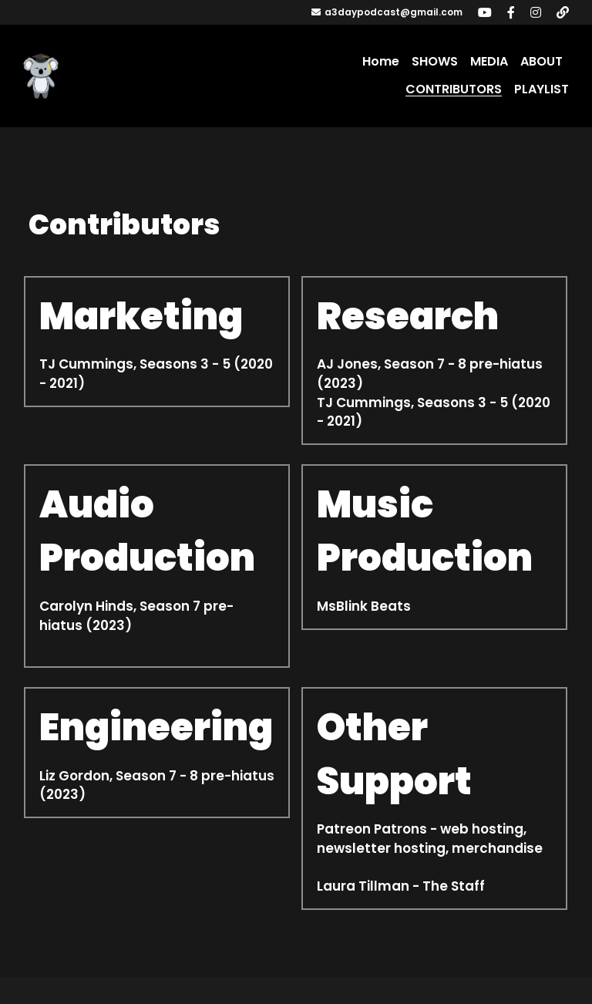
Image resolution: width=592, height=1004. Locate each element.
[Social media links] (485, 12)
